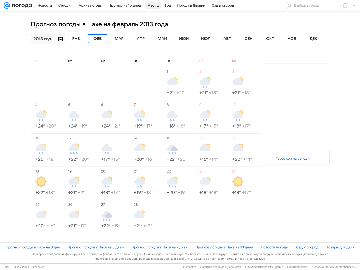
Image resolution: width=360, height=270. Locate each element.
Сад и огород (307, 247)
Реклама (38, 267)
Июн (184, 39)
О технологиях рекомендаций (264, 267)
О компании (21, 267)
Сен (249, 39)
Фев (97, 39)
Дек (313, 39)
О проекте (189, 267)
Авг (227, 39)
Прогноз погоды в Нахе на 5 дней (96, 247)
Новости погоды (274, 247)
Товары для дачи (340, 247)
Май (162, 39)
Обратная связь (297, 267)
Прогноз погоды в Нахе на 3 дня (33, 247)
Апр (141, 39)
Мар (119, 39)
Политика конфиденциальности (220, 267)
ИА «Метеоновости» (343, 267)
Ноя (292, 39)
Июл (205, 39)
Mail (7, 267)
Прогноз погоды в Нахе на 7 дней (160, 247)
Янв (76, 39)
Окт (270, 39)
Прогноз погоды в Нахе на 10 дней (224, 247)
